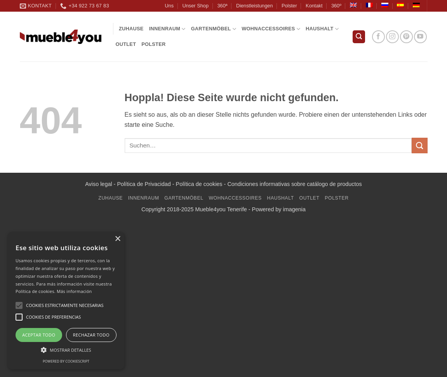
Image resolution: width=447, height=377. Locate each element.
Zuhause (131, 29)
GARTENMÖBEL (214, 29)
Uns (169, 6)
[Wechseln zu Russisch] (384, 5)
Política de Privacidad (143, 184)
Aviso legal (98, 184)
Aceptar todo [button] (38, 335)
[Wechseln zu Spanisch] (400, 5)
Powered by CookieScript (66, 361)
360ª (222, 6)
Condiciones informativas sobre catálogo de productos (294, 184)
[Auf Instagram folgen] (392, 36)
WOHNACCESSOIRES (271, 29)
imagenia (294, 209)
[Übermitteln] (419, 145)
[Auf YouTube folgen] (420, 36)
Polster (289, 6)
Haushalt (322, 29)
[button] (359, 36)
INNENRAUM (167, 29)
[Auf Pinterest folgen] (406, 36)
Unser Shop (195, 6)
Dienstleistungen (254, 6)
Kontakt (314, 6)
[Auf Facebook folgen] (378, 36)
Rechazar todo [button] (91, 335)
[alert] (66, 300)
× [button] (117, 239)
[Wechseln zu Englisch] (353, 5)
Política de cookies (199, 184)
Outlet (126, 44)
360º (336, 6)
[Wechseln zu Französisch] (369, 5)
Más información (74, 291)
